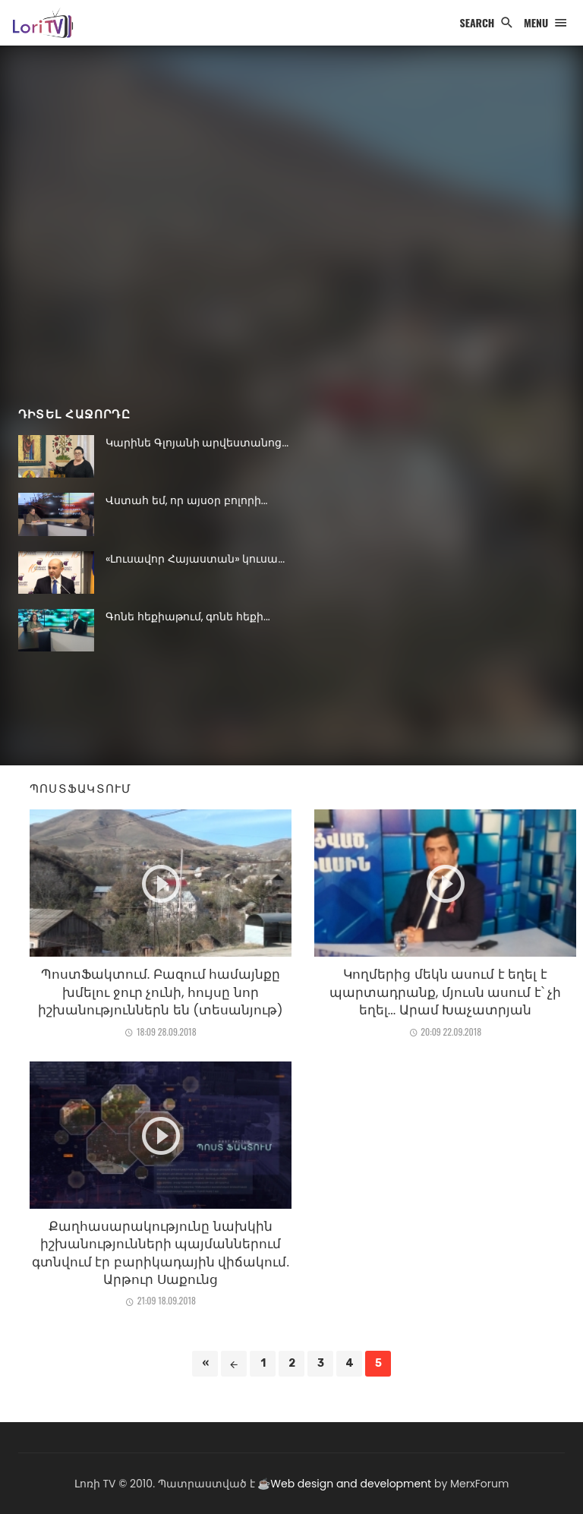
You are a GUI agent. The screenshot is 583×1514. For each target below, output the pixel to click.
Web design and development (350, 1483)
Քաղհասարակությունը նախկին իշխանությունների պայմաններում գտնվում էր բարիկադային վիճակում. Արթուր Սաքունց (160, 1253)
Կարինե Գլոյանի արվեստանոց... (197, 442)
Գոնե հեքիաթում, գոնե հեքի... (188, 616)
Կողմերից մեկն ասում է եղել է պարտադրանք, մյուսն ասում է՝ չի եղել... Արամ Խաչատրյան (445, 992)
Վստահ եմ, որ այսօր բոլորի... (187, 500)
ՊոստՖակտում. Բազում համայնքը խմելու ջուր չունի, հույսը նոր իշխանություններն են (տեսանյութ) (160, 992)
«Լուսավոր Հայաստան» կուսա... (195, 558)
